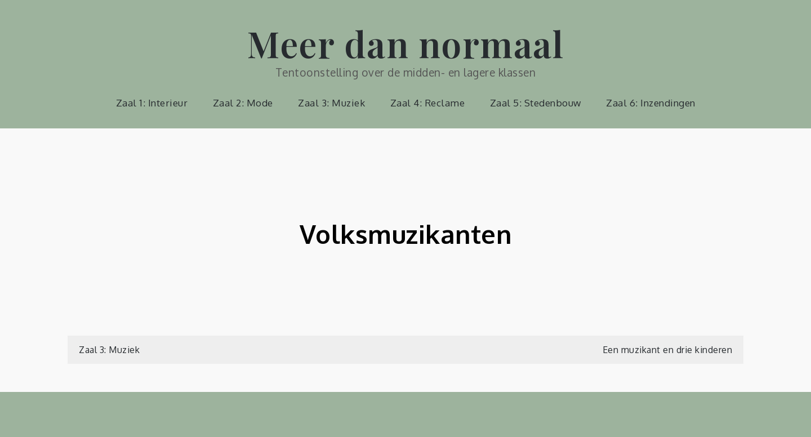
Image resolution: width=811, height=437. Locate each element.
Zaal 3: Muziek (331, 103)
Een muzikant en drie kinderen (668, 349)
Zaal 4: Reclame (427, 103)
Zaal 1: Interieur (152, 103)
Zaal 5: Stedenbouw (535, 103)
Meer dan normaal (405, 43)
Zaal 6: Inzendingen (651, 103)
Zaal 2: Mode (243, 103)
